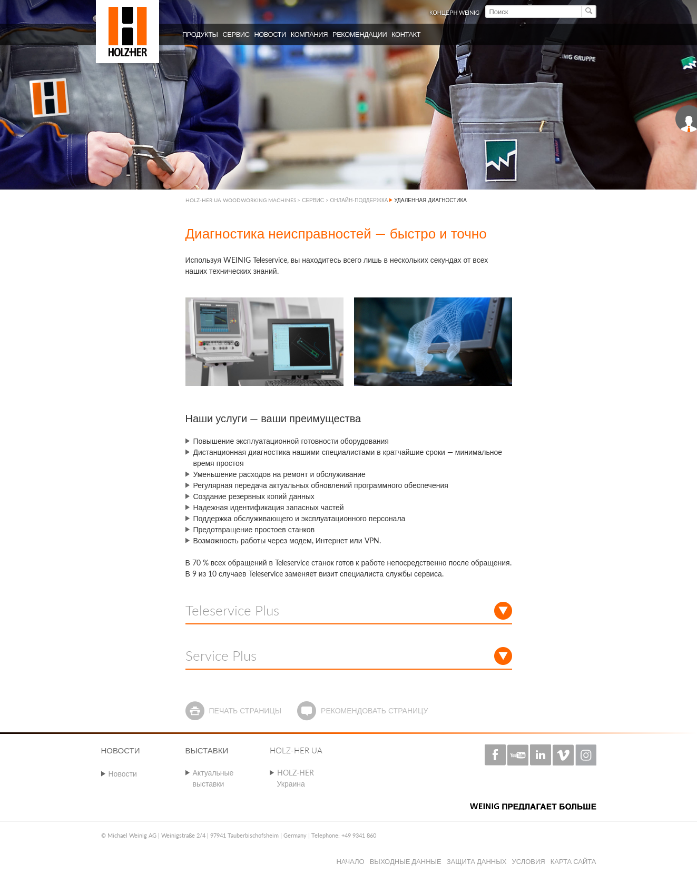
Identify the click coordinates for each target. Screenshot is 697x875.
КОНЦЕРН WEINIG (454, 12)
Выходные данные (405, 861)
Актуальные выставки (213, 778)
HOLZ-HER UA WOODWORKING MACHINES (240, 200)
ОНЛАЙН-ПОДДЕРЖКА (359, 200)
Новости (123, 773)
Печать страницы (245, 710)
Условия (528, 861)
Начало (350, 861)
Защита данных (477, 861)
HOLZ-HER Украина (295, 778)
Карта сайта (573, 861)
